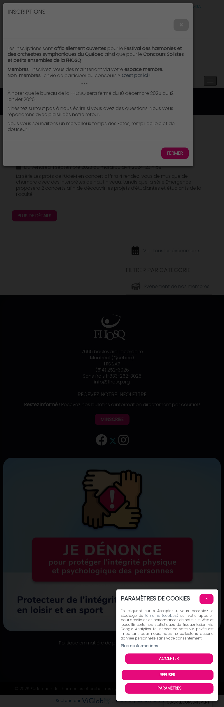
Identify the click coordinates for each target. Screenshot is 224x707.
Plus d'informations (139, 646)
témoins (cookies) (161, 615)
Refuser (167, 675)
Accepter (169, 658)
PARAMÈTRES (169, 688)
